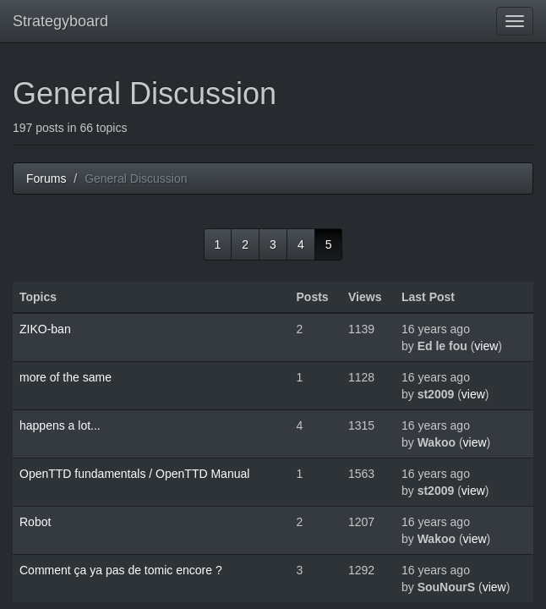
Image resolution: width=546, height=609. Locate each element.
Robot (35, 522)
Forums (46, 178)
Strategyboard (60, 21)
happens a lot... (60, 425)
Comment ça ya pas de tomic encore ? (120, 570)
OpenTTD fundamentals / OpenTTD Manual (134, 473)
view (486, 346)
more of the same (65, 377)
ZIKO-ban (45, 329)
